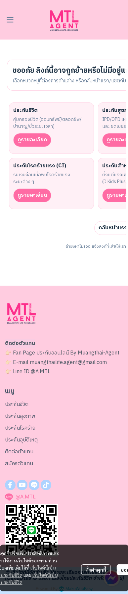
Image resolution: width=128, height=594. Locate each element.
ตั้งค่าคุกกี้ (95, 570)
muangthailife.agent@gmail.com (68, 362)
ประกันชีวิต (16, 404)
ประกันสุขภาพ (20, 416)
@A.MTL (40, 371)
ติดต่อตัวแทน (19, 451)
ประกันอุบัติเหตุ (21, 440)
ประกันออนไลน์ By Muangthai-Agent (77, 353)
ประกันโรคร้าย (20, 428)
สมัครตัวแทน (19, 463)
